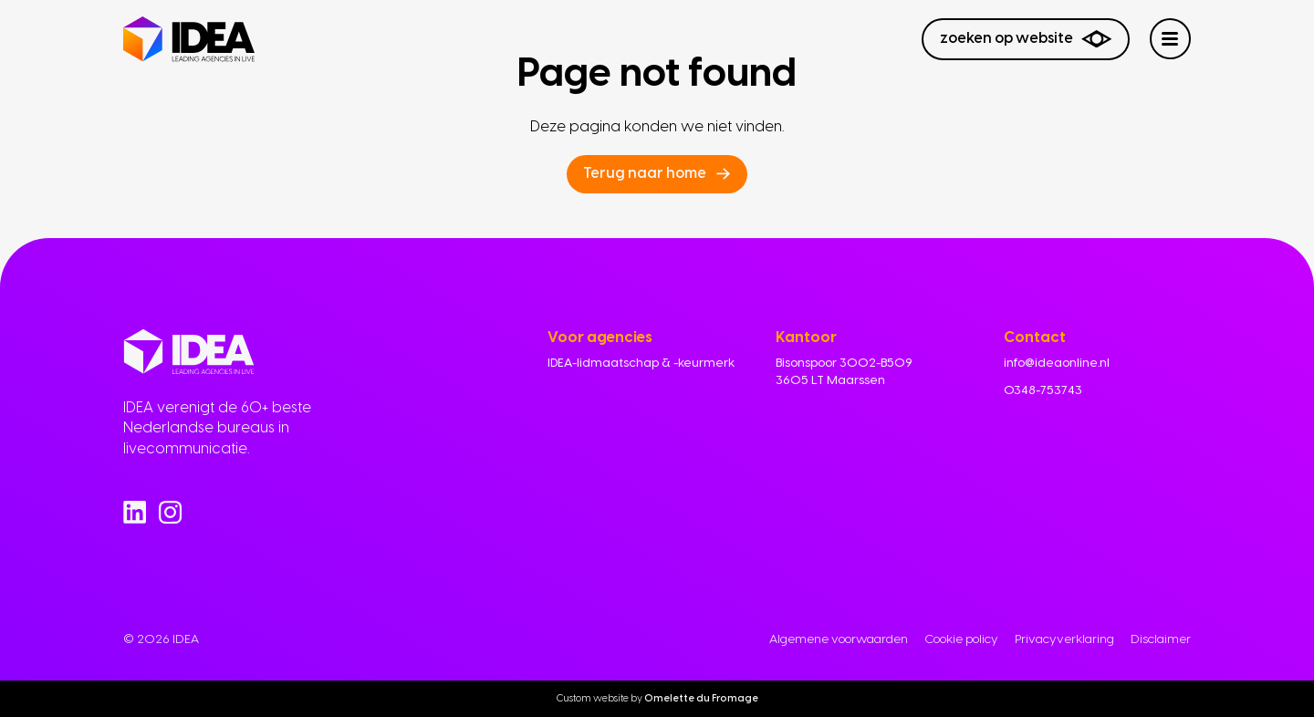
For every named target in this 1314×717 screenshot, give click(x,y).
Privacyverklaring (1064, 638)
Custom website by (657, 698)
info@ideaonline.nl (1057, 362)
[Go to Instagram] (170, 512)
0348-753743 (1043, 389)
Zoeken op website (1026, 38)
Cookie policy (961, 638)
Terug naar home (644, 173)
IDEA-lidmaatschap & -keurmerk (641, 362)
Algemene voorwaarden (838, 638)
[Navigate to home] (189, 39)
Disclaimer (1161, 638)
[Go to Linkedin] (134, 512)
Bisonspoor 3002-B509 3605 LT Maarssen (844, 371)
